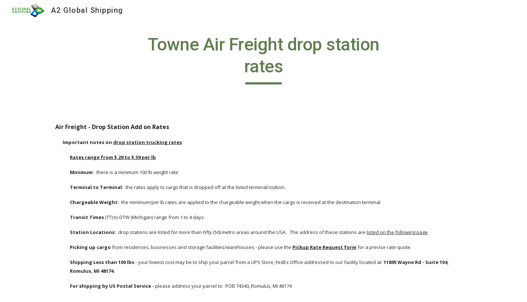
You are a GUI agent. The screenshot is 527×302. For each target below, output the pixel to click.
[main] (263, 59)
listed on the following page (397, 232)
